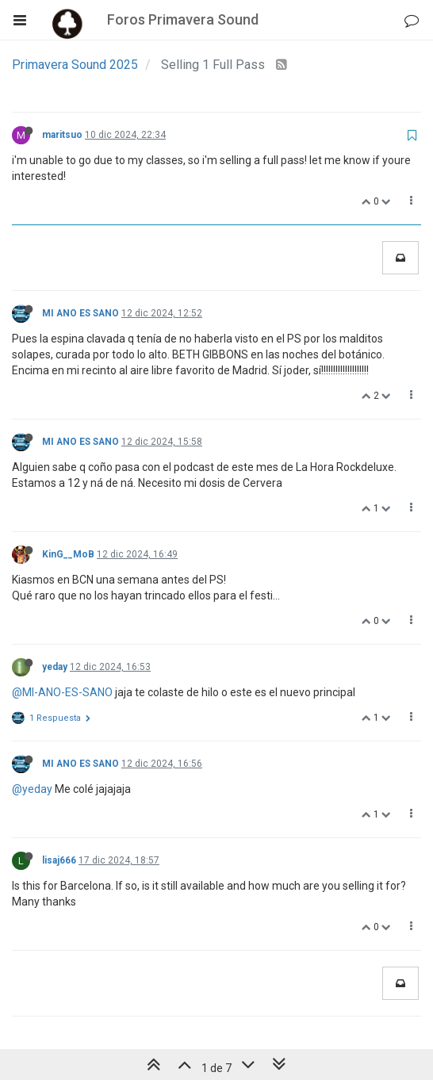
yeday (54, 666)
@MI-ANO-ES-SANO (62, 692)
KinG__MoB (68, 554)
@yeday (32, 789)
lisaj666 (59, 860)
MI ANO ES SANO (80, 313)
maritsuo (62, 134)
